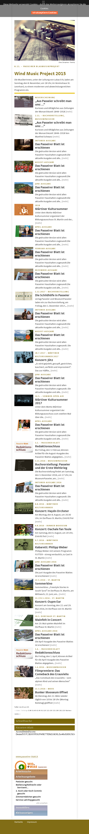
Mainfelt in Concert (48, 619)
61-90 (39, 710)
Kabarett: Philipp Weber (51, 547)
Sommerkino (43, 583)
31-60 (34, 710)
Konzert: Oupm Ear (48, 601)
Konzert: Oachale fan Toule (53, 529)
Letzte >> (18, 714)
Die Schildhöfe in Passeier (52, 295)
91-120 (43, 710)
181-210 (62, 710)
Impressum (32, 822)
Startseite (18, 822)
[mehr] (69, 111)
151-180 (56, 710)
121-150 (49, 710)
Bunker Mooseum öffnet (51, 692)
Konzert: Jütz (44, 360)
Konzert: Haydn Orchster (52, 511)
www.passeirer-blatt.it (27, 756)
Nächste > (69, 710)
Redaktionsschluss (47, 446)
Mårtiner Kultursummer (51, 208)
